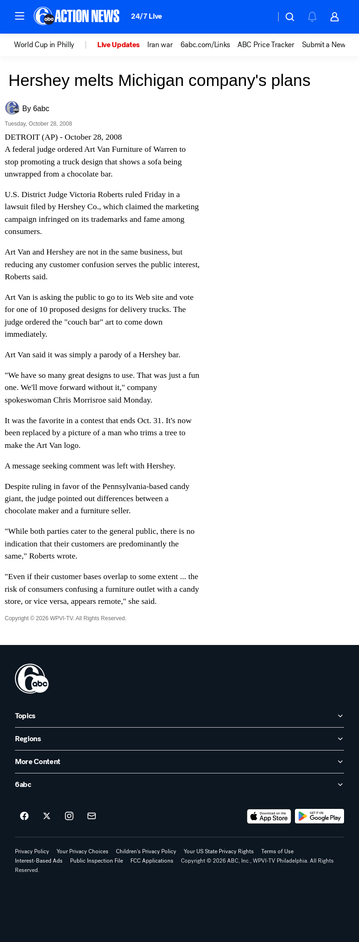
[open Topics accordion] (179, 716)
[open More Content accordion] (179, 761)
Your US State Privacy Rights (219, 851)
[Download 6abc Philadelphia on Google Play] (319, 816)
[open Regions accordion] (179, 739)
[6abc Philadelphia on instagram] (69, 816)
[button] (19, 16)
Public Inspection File (96, 861)
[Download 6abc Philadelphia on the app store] (269, 816)
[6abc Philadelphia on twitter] (46, 816)
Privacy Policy (32, 851)
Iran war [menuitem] (159, 45)
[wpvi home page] (32, 679)
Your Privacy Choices (82, 851)
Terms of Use (277, 851)
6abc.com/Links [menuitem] (205, 45)
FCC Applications (151, 861)
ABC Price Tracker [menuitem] (265, 45)
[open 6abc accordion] (179, 784)
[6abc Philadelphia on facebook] (24, 816)
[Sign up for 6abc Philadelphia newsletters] (91, 816)
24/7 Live (146, 16)
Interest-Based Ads (39, 861)
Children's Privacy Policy (146, 851)
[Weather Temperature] (261, 16)
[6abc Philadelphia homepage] (77, 17)
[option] (55, 45)
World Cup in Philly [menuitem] (44, 45)
